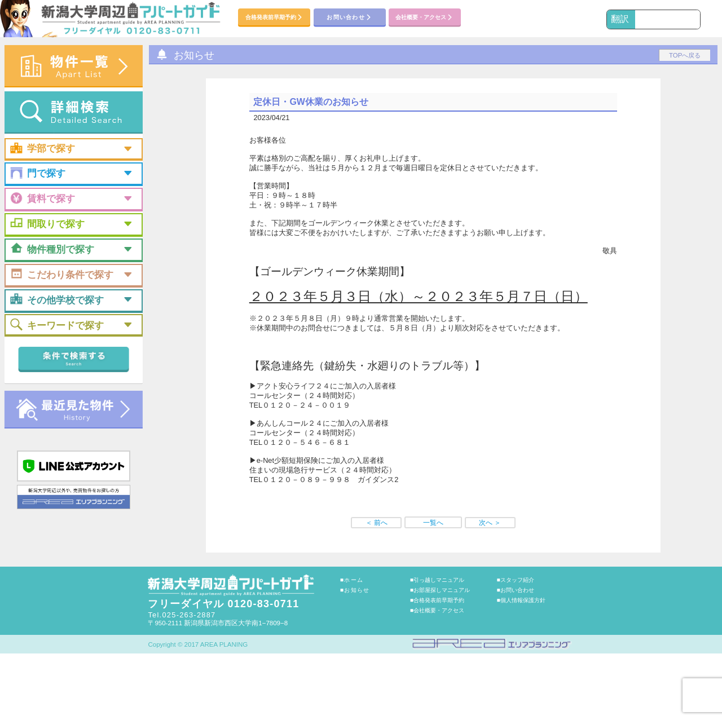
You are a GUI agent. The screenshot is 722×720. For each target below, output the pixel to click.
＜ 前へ (377, 522)
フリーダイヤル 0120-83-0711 (223, 603)
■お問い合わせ (515, 590)
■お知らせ (355, 590)
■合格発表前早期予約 (437, 600)
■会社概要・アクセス (437, 610)
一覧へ (433, 522)
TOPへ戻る (684, 55)
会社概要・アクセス (424, 17)
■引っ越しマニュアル (437, 580)
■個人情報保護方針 (521, 600)
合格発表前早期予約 (274, 17)
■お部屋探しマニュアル (440, 590)
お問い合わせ (349, 17)
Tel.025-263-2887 (181, 615)
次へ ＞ (490, 522)
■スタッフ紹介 (515, 580)
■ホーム (351, 580)
